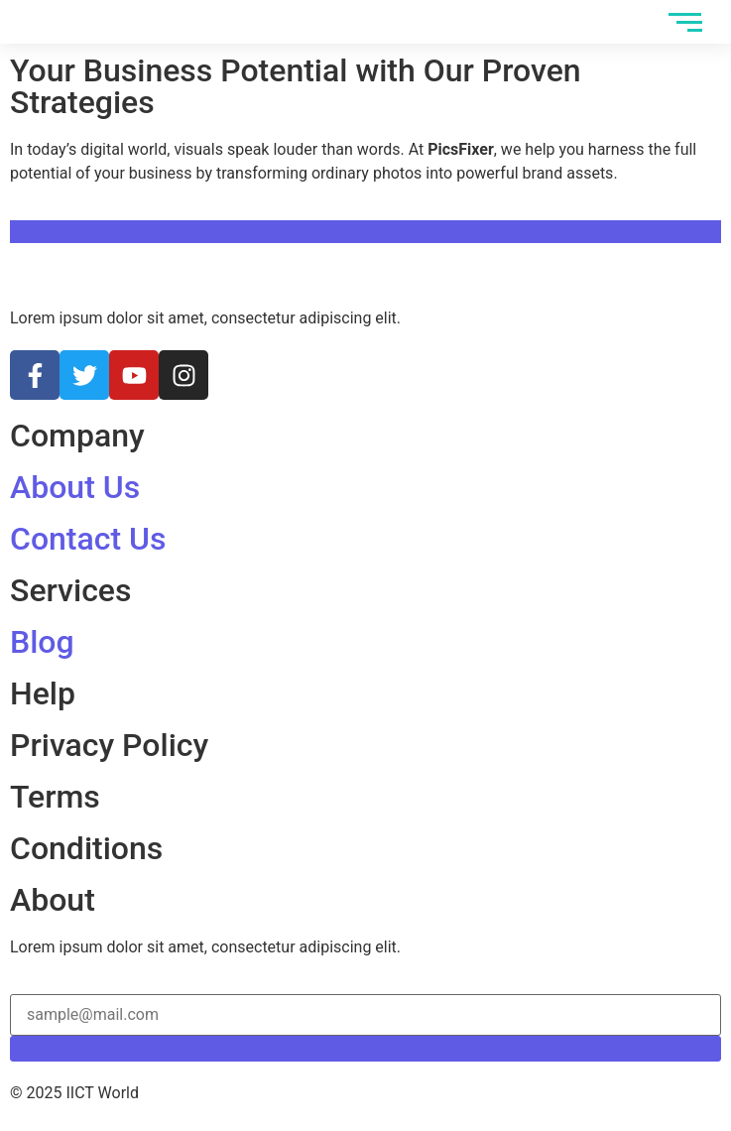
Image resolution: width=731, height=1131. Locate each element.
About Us (75, 487)
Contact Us (88, 539)
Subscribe (365, 1048)
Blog (42, 642)
